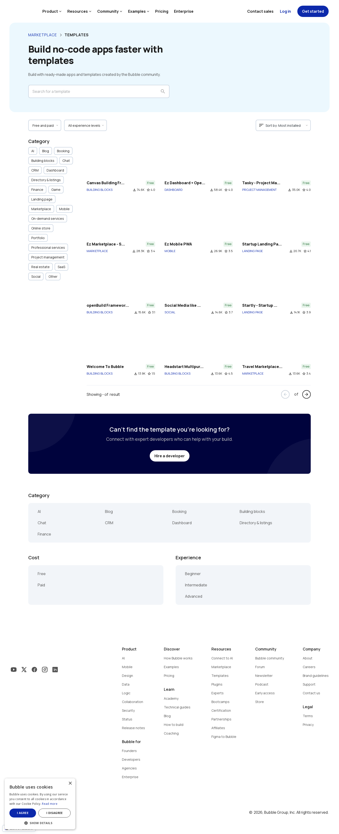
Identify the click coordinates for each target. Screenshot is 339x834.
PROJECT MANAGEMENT (259, 190)
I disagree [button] (54, 813)
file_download (134, 190)
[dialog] (40, 803)
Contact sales (260, 11)
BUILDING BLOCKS (100, 190)
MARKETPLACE (97, 251)
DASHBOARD (173, 190)
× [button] (70, 783)
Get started (313, 11)
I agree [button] (22, 813)
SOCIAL (170, 312)
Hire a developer (169, 455)
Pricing (161, 11)
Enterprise (184, 11)
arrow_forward (306, 394)
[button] (40, 823)
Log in (285, 11)
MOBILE (170, 251)
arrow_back (285, 394)
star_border (148, 190)
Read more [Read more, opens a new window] (49, 804)
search (163, 91)
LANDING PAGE (252, 251)
